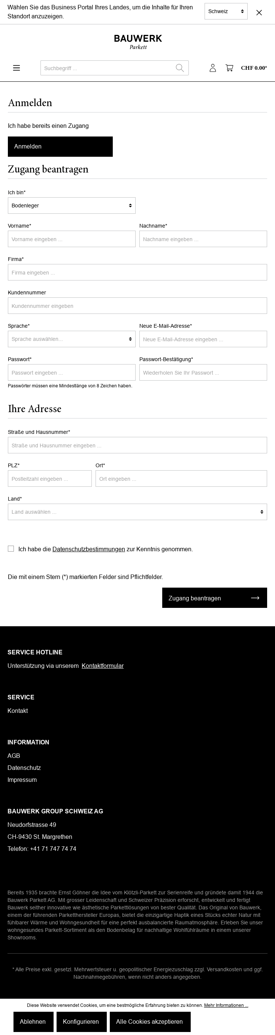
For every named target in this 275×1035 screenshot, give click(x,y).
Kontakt (17, 711)
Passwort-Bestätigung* (166, 359)
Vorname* (19, 226)
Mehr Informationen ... (226, 1005)
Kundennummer (27, 293)
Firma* (16, 259)
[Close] (259, 12)
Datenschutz (24, 768)
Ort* (100, 465)
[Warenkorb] (245, 67)
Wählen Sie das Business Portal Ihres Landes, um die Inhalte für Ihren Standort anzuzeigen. (100, 12)
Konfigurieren (81, 1021)
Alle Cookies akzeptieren (149, 1021)
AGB (13, 756)
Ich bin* (16, 192)
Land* (15, 499)
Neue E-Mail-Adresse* (165, 326)
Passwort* (19, 359)
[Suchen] (180, 67)
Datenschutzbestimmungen (88, 549)
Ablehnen (33, 1021)
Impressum (22, 780)
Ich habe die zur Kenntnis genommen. (105, 549)
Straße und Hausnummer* (39, 432)
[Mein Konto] (213, 67)
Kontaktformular (103, 666)
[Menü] (16, 67)
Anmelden (28, 146)
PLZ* (13, 465)
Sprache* (19, 326)
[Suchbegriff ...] (106, 67)
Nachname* (153, 226)
